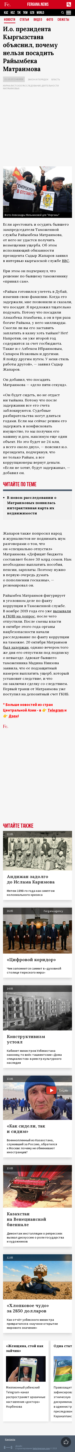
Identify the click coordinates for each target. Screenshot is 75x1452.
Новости (9, 20)
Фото (49, 20)
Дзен (13, 716)
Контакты (10, 1439)
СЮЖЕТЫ (63, 20)
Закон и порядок (38, 79)
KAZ (6, 13)
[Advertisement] (37, 129)
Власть (55, 79)
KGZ (13, 13)
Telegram (56, 710)
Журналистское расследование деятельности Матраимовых (31, 87)
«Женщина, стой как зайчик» (24, 1348)
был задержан (16, 647)
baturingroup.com (41, 1448)
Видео (38, 20)
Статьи (24, 20)
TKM (25, 13)
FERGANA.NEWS (38, 4)
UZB (32, 13)
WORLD (40, 13)
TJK (19, 13)
